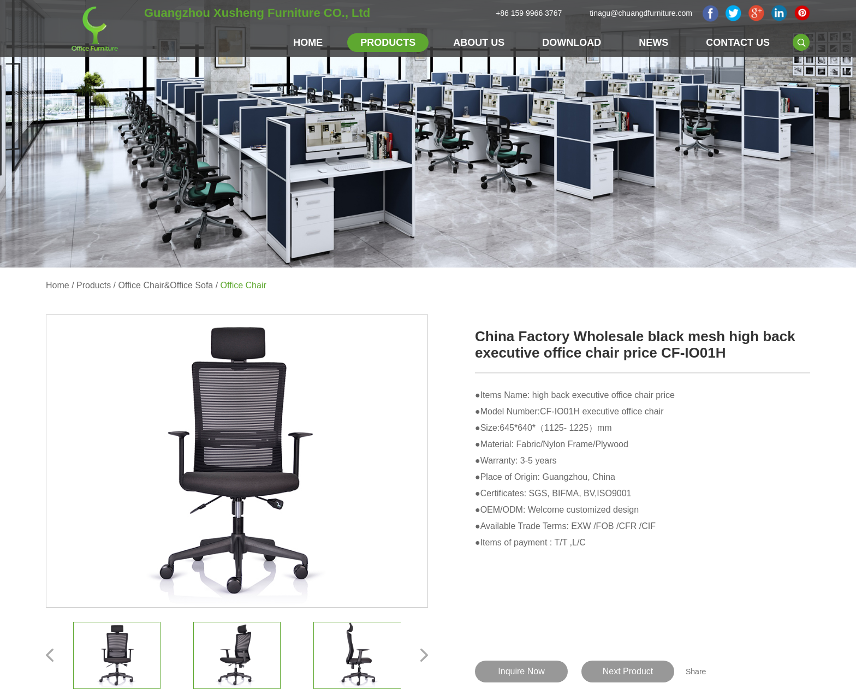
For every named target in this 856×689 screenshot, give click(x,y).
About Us (478, 42)
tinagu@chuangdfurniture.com (641, 13)
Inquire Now (521, 671)
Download (571, 42)
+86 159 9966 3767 (529, 13)
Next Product (628, 671)
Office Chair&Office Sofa (165, 285)
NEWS (653, 42)
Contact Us (738, 42)
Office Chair (243, 285)
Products (387, 42)
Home (308, 42)
